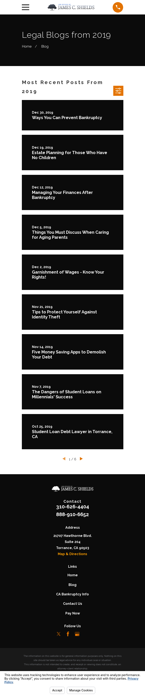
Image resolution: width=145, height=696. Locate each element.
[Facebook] (68, 634)
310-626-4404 (72, 507)
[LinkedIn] (86, 634)
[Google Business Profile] (77, 634)
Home (72, 575)
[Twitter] (58, 634)
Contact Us (72, 604)
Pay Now (72, 613)
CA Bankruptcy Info (72, 594)
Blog (72, 585)
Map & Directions (72, 554)
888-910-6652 (72, 514)
